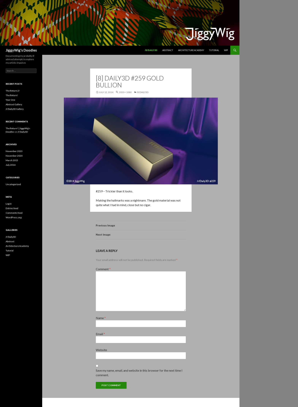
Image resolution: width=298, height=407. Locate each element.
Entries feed (12, 208)
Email (100, 334)
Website (101, 350)
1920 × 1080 (125, 92)
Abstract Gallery (14, 104)
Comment (103, 269)
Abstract (167, 50)
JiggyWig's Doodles (21, 50)
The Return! (12, 95)
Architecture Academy (191, 50)
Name (101, 318)
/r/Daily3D (151, 50)
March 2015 (12, 160)
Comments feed (14, 212)
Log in (9, 203)
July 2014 (10, 164)
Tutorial (214, 50)
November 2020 (14, 155)
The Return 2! (13, 90)
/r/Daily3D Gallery (15, 109)
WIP (226, 50)
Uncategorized (13, 184)
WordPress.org (13, 217)
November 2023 (14, 151)
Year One (10, 99)
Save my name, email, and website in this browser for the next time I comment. (139, 373)
